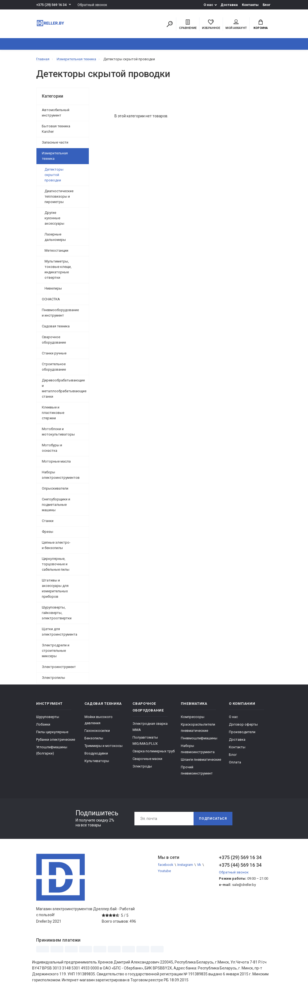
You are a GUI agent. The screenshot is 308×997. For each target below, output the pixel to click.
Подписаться (213, 818)
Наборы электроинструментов (61, 475)
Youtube (164, 871)
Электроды (142, 766)
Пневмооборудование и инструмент (60, 312)
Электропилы (53, 678)
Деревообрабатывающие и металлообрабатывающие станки (64, 388)
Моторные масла (56, 461)
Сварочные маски (147, 759)
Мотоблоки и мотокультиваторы (58, 431)
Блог (266, 5)
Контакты (250, 5)
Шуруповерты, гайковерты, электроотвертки (57, 612)
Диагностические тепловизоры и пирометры (59, 196)
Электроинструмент (59, 667)
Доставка (229, 5)
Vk (199, 865)
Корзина (260, 24)
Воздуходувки (96, 753)
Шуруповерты (47, 717)
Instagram (185, 865)
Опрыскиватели (55, 488)
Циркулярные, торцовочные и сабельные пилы (55, 564)
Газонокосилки (97, 731)
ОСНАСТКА (51, 299)
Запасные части (55, 142)
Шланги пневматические (201, 759)
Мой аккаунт (236, 24)
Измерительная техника (55, 156)
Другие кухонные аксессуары (54, 218)
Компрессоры (192, 717)
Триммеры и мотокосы (103, 746)
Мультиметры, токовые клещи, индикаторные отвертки (58, 269)
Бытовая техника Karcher (56, 129)
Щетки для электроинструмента (59, 631)
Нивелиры (53, 288)
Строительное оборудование (54, 366)
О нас (208, 5)
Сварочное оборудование (54, 339)
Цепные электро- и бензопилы (56, 545)
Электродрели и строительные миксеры (55, 650)
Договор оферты (243, 724)
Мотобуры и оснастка (52, 448)
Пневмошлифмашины (199, 738)
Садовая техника (56, 326)
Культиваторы (96, 761)
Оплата (235, 762)
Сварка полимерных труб (154, 751)
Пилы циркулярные (52, 732)
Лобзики (43, 724)
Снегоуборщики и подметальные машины (56, 504)
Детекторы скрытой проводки (54, 174)
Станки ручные (54, 353)
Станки (47, 521)
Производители (242, 732)
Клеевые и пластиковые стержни (53, 412)
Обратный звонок (92, 5)
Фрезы (47, 532)
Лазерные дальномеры (55, 237)
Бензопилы (93, 738)
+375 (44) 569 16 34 (240, 865)
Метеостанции (56, 250)
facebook (165, 865)
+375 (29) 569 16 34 (51, 5)
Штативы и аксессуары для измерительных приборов (55, 588)
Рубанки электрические (55, 739)
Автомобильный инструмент (55, 112)
